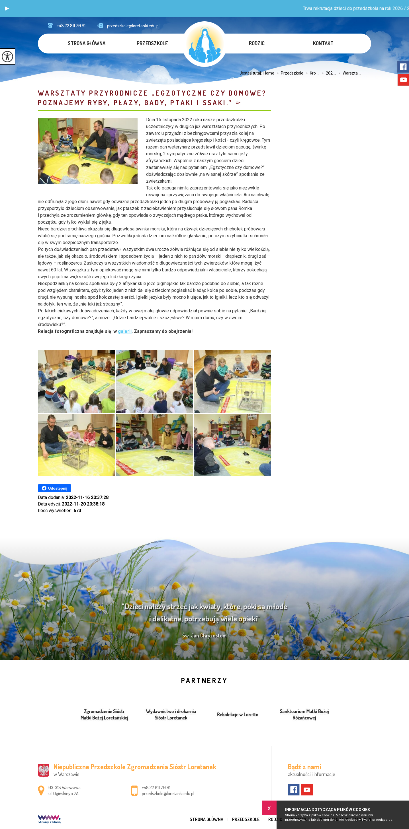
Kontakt (323, 43)
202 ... (327, 73)
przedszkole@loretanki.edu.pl (128, 25)
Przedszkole (152, 43)
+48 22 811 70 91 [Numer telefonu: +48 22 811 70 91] (156, 787)
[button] (7, 8)
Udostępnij (54, 488)
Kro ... (311, 73)
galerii (125, 331)
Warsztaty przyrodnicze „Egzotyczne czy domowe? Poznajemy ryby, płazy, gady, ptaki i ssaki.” (152, 97)
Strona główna (86, 43)
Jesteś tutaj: (251, 73)
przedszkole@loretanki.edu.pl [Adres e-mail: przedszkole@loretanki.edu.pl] (168, 793)
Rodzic (257, 43)
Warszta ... (348, 73)
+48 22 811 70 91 (66, 25)
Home (268, 73)
